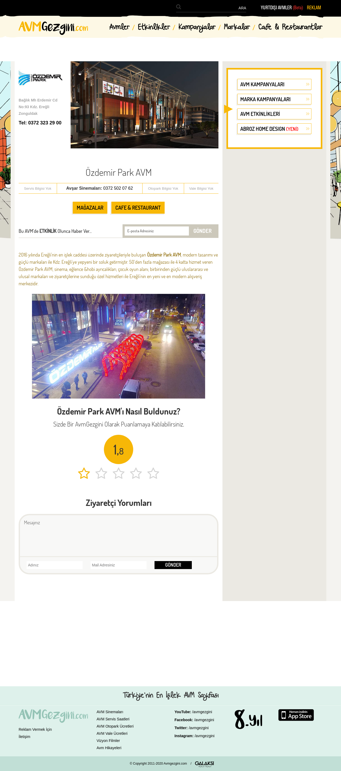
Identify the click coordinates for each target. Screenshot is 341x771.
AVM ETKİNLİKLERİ (260, 113)
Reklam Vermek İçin (35, 729)
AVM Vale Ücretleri (112, 733)
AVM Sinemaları (110, 712)
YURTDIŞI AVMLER (282, 7)
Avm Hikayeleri (109, 748)
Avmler (119, 27)
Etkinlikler (154, 27)
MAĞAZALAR (90, 207)
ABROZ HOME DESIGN (269, 128)
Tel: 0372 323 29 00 (40, 122)
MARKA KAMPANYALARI (265, 99)
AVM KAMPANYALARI (262, 84)
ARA (242, 8)
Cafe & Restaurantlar (290, 27)
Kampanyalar (197, 27)
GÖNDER (202, 230)
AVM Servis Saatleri (113, 719)
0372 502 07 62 (118, 188)
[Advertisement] (274, 235)
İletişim (24, 737)
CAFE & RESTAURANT (138, 207)
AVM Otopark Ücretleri (115, 726)
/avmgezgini (202, 712)
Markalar (237, 27)
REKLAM (314, 7)
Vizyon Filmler (108, 740)
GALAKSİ (204, 764)
